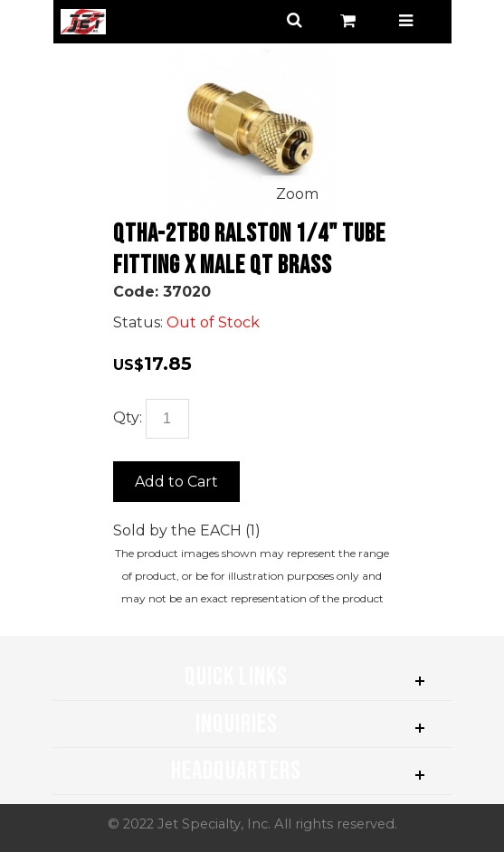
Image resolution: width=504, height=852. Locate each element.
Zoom (297, 194)
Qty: (127, 417)
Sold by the (156, 530)
